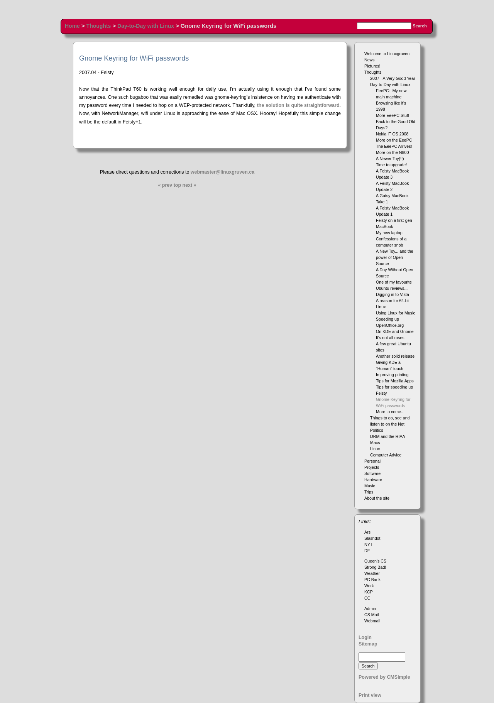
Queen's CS (375, 561)
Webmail (372, 621)
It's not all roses (390, 337)
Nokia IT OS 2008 (392, 134)
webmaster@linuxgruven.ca (222, 172)
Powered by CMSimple (384, 677)
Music (369, 485)
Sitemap (368, 644)
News (369, 59)
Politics (376, 430)
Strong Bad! (375, 567)
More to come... (390, 411)
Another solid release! (396, 356)
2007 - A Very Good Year (392, 78)
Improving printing (392, 374)
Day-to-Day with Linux (145, 26)
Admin (370, 608)
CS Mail (371, 614)
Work (369, 585)
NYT (368, 544)
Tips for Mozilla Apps (395, 381)
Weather (372, 573)
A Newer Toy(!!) (390, 158)
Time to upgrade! (391, 164)
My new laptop (389, 232)
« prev (165, 185)
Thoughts (98, 26)
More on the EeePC (394, 140)
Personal (372, 461)
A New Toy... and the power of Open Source (394, 257)
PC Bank (372, 579)
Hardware (373, 479)
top (177, 185)
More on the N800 (392, 152)
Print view (370, 695)
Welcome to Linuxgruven (386, 53)
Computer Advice (385, 455)
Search (420, 26)
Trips (368, 492)
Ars (367, 532)
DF (367, 550)
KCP (368, 592)
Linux (375, 448)
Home (72, 26)
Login (365, 637)
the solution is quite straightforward (298, 105)
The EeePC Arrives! (394, 146)
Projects (371, 467)
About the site (376, 498)
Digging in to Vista (392, 294)
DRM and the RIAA (387, 436)
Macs (375, 442)
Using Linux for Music (395, 313)
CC (367, 598)
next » (189, 185)
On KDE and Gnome (395, 331)
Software (372, 473)
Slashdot (372, 538)
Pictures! (372, 66)
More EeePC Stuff (392, 115)
